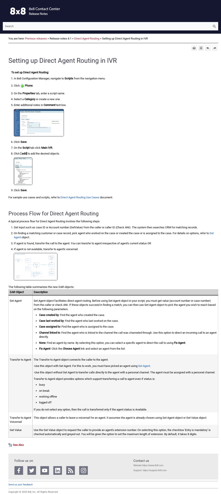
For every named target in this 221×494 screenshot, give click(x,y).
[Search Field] (110, 26)
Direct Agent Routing (86, 38)
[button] (214, 26)
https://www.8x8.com (152, 465)
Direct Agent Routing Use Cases (79, 197)
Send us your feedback (20, 484)
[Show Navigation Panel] (5, 11)
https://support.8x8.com (155, 470)
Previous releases (36, 38)
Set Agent (144, 366)
